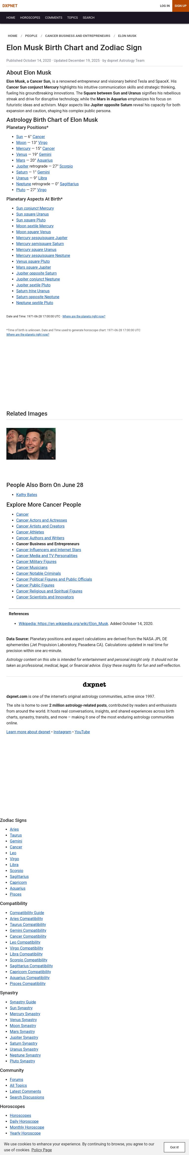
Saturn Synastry (23, 1043)
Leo (13, 853)
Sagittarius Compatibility (31, 966)
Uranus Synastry (24, 1049)
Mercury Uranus (36, 249)
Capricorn (18, 882)
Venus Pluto (33, 261)
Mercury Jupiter (41, 237)
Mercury (23, 148)
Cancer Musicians (31, 567)
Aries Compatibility (26, 918)
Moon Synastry (23, 1025)
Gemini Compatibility (28, 930)
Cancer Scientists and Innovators (45, 597)
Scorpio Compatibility (28, 960)
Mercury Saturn (40, 243)
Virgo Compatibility (26, 948)
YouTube (82, 732)
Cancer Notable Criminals (38, 573)
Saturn (22, 172)
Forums (16, 1079)
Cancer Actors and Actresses (41, 520)
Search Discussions (27, 1097)
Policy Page (42, 1150)
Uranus (22, 178)
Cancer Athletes (30, 532)
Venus (21, 154)
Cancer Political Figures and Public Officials (54, 579)
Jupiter (22, 166)
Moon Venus (33, 232)
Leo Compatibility (25, 942)
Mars (20, 160)
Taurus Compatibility (28, 924)
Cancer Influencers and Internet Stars (48, 549)
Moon (21, 142)
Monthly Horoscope (27, 1127)
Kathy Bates (26, 494)
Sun (19, 136)
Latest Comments (25, 1091)
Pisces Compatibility (28, 983)
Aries (14, 829)
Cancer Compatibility (28, 936)
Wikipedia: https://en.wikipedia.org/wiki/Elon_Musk (63, 623)
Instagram (62, 732)
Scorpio (66, 166)
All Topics (18, 1085)
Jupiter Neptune (38, 279)
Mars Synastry (22, 1031)
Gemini (45, 154)
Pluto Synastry (22, 1061)
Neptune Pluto (34, 302)
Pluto (20, 189)
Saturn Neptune (37, 297)
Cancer (39, 136)
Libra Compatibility (26, 954)
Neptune (23, 184)
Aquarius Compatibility (29, 977)
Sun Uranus (32, 214)
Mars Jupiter (33, 267)
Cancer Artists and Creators (40, 526)
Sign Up (181, 6)
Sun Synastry (21, 1008)
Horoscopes (20, 1115)
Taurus (16, 835)
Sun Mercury (35, 208)
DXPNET (9, 5)
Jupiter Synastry (24, 1037)
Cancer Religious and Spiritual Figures (49, 591)
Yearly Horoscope (25, 1133)
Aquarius (45, 160)
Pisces (15, 894)
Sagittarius (69, 184)
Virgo (42, 142)
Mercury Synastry (25, 1014)
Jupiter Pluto (33, 285)
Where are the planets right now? (84, 316)
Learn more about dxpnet (28, 732)
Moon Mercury (35, 226)
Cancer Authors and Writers (40, 538)
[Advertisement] (94, 376)
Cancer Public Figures (35, 585)
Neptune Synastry (25, 1055)
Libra (42, 178)
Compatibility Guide (27, 912)
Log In (165, 6)
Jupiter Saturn (36, 273)
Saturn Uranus (32, 291)
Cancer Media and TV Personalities (47, 555)
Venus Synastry (23, 1019)
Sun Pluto (31, 220)
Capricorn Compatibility (30, 971)
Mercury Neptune (43, 255)
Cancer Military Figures (36, 561)
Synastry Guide (23, 1002)
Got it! (174, 1147)
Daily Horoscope (24, 1121)
